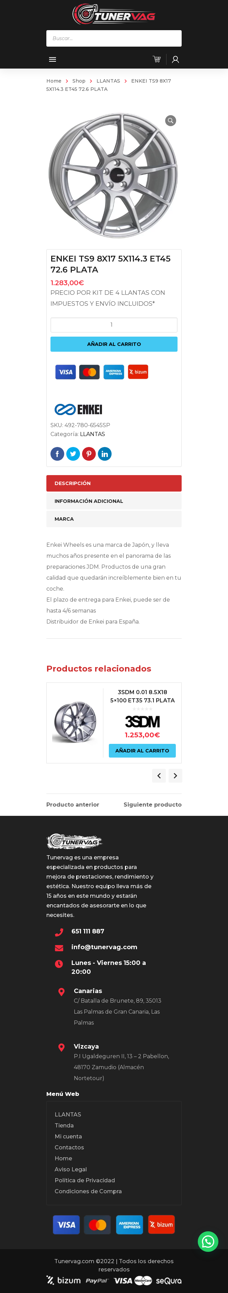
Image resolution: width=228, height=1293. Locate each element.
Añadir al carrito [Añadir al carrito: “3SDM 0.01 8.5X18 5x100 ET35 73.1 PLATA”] (142, 751)
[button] (170, 120)
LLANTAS (108, 81)
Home (53, 81)
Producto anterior (72, 805)
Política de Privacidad (85, 1180)
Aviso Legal (71, 1169)
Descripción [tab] (73, 483)
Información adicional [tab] (89, 501)
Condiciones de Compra (88, 1191)
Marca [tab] (64, 519)
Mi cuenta (68, 1136)
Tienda (64, 1125)
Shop (79, 81)
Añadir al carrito (114, 344)
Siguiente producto (153, 805)
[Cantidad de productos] (114, 325)
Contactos (69, 1147)
